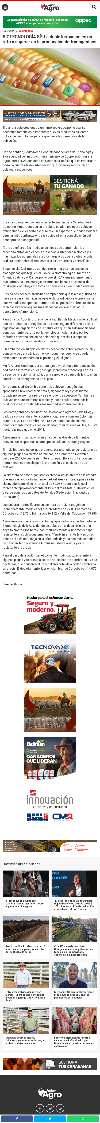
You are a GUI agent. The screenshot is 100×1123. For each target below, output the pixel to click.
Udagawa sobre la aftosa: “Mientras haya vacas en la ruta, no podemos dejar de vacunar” (25, 1040)
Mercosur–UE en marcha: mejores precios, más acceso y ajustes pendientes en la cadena (74, 995)
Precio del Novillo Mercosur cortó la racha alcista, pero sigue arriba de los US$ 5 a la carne (25, 949)
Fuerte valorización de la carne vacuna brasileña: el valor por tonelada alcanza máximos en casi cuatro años (74, 1041)
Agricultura (25, 31)
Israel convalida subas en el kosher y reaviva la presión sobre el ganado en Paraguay (24, 903)
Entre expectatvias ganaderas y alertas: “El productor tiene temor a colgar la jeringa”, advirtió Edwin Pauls (25, 996)
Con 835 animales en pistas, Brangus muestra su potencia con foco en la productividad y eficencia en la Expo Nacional (73, 950)
